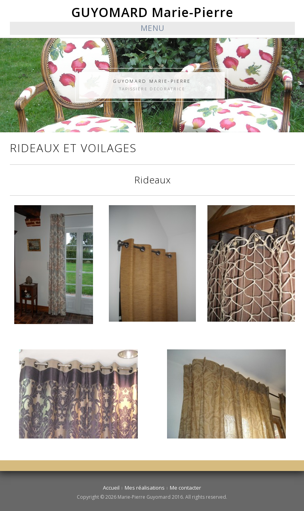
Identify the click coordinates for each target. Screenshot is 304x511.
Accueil (111, 487)
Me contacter (185, 487)
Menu (153, 28)
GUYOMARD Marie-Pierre (152, 12)
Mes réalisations (145, 487)
